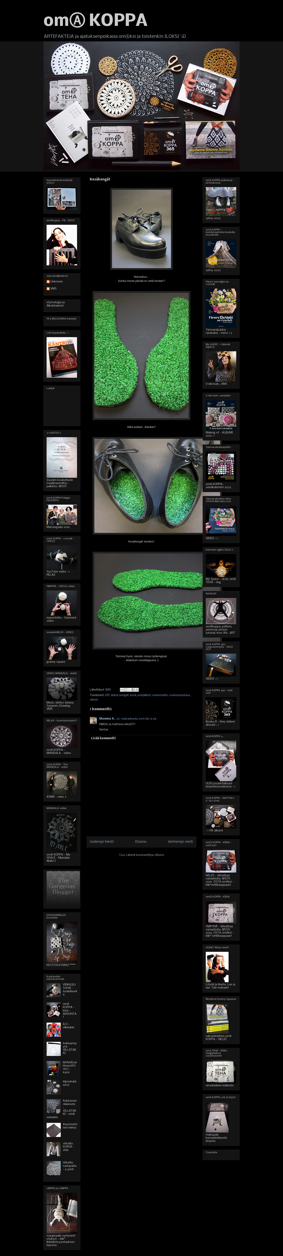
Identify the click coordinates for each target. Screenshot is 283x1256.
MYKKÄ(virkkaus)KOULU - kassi (70, 1067)
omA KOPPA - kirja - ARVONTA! (69, 1010)
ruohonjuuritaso (179, 695)
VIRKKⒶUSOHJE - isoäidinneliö (70, 989)
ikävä (114, 695)
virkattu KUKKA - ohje (68, 1147)
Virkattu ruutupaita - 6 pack (69, 1166)
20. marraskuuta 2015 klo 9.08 (136, 718)
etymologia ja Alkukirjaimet (56, 304)
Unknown (57, 281)
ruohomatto (160, 695)
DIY (107, 695)
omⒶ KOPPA (95, 21)
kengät (124, 695)
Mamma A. (107, 718)
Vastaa (103, 729)
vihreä (94, 699)
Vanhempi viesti (180, 842)
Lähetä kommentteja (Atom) (145, 855)
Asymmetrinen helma (70, 1126)
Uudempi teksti (102, 842)
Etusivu (140, 842)
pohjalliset (144, 695)
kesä (133, 695)
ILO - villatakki (68, 1026)
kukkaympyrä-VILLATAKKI (70, 1048)
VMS (54, 288)
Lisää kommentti (103, 738)
